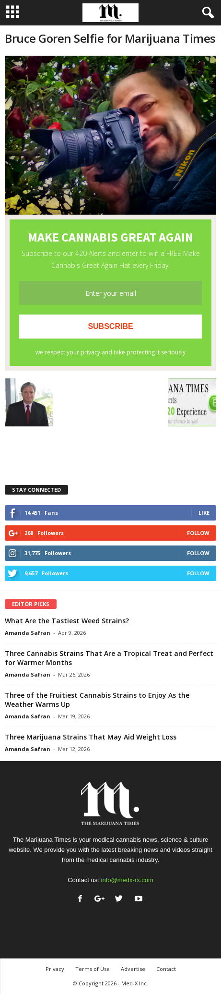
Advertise (133, 968)
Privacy (55, 968)
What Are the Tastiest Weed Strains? (67, 620)
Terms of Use (92, 968)
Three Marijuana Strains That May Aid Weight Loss (90, 736)
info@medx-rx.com (127, 880)
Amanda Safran (27, 632)
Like (203, 512)
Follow (198, 532)
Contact (166, 968)
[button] (206, 13)
